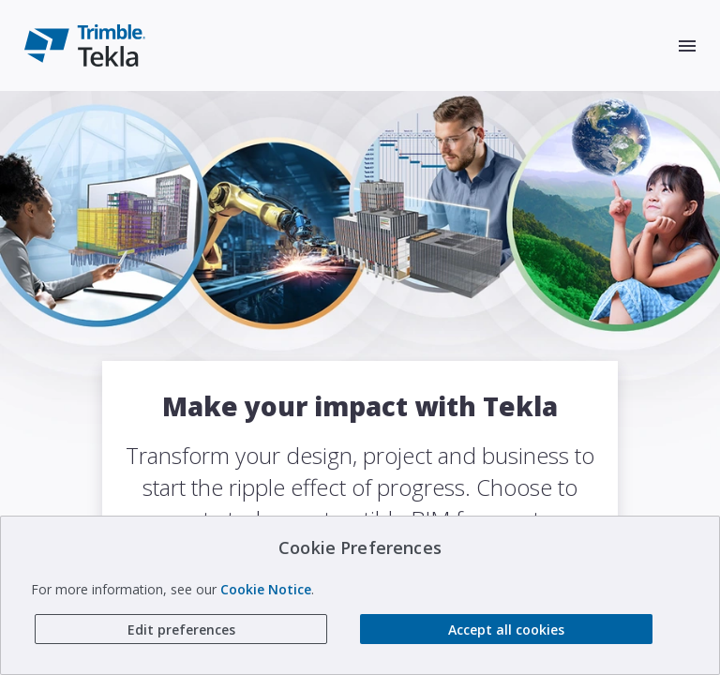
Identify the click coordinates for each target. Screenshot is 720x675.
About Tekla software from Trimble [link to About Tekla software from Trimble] (362, 618)
